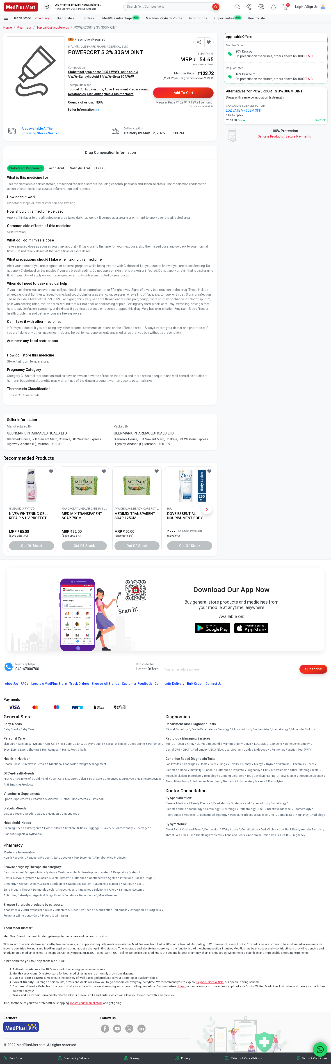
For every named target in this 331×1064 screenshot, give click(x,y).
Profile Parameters (203, 729)
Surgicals (155, 910)
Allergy (258, 764)
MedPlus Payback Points (164, 18)
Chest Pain (172, 829)
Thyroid (270, 764)
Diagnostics (66, 18)
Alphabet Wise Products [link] (110, 857)
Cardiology (212, 809)
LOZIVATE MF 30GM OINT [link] (244, 110)
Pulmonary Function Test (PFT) (291, 749)
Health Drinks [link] (12, 764)
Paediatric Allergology (213, 814)
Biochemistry (261, 729)
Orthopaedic (138, 910)
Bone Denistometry (297, 743)
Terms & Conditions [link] (314, 1058)
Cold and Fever (191, 829)
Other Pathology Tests (304, 770)
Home (7, 27)
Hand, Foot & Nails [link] (74, 749)
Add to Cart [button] (183, 93)
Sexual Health (280, 835)
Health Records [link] (14, 857)
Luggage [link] (94, 828)
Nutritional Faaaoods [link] (62, 764)
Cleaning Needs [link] (14, 828)
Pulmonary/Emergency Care (21, 915)
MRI (168, 743)
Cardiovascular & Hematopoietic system (84, 872)
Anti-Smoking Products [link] (18, 784)
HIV (265, 770)
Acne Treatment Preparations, (126, 89)
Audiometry (200, 749)
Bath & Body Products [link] (89, 743)
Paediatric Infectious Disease (249, 814)
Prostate (238, 770)
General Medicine (177, 803)
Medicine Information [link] (20, 852)
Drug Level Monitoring (261, 775)
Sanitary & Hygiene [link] (30, 743)
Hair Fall (188, 835)
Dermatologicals (44, 889)
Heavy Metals (287, 775)
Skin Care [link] (9, 743)
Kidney (246, 764)
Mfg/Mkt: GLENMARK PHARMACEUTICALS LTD (98, 46)
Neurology (229, 809)
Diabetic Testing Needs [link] (19, 813)
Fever (310, 764)
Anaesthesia (12, 910)
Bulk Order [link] (16, 1058)
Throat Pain (173, 835)
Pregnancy (253, 770)
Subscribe (313, 669)
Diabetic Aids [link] (70, 813)
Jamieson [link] (97, 799)
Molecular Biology (303, 729)
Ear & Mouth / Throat (17, 889)
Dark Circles (268, 829)
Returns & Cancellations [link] (246, 1058)
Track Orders (79, 683)
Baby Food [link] (11, 729)
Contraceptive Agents (103, 878)
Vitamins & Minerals (107, 883)
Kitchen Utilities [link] (75, 828)
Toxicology (211, 775)
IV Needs (87, 910)
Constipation (249, 829)
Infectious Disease (311, 775)
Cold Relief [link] (41, 778)
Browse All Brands (105, 683)
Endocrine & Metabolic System (71, 883)
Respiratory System (125, 872)
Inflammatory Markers (251, 781)
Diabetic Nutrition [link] (48, 813)
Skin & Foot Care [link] (91, 778)
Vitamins (284, 764)
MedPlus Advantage (120, 18)
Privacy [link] (185, 1058)
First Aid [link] (9, 778)
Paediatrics (220, 803)
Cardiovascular (32, 910)
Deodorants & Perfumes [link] (145, 743)
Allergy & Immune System (125, 889)
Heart (203, 764)
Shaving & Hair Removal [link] (44, 749)
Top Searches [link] (82, 857)
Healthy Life (256, 18)
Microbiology (241, 729)
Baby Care (27, 729)
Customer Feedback (137, 683)
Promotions (198, 18)
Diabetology (278, 803)
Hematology (280, 729)
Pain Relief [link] (24, 778)
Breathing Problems (209, 835)
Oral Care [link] (51, 743)
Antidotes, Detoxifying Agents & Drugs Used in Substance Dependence (50, 895)
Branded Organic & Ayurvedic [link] (23, 834)
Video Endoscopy (257, 749)
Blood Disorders (176, 781)
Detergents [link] (34, 828)
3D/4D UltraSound (208, 743)
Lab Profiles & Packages (181, 764)
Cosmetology (302, 809)
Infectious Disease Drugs (136, 878)
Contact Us (213, 683)
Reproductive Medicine (181, 814)
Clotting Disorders (232, 775)
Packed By (121, 426)
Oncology (10, 883)
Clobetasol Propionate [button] (25, 168)
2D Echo (277, 743)
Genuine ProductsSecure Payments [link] (284, 136)
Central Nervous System (19, 878)
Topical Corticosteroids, (86, 89)
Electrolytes (275, 781)
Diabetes (171, 770)
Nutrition (128, 883)
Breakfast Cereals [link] (34, 764)
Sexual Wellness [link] (116, 743)
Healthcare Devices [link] (149, 778)
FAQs (24, 683)
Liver (213, 764)
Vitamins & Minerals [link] (46, 799)
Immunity (195, 770)
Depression (211, 829)
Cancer (208, 770)
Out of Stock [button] (31, 546)
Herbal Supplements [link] (75, 799)
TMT (248, 743)
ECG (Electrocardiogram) (226, 749)
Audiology (318, 814)
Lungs (223, 764)
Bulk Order (195, 683)
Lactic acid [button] (56, 168)
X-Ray (190, 743)
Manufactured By (19, 426)
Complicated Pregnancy (293, 814)
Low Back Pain (288, 829)
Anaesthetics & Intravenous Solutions (81, 889)
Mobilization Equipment (111, 910)
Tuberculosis (279, 770)
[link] (21, 7)
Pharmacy (42, 18)
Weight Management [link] (92, 764)
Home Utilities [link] (53, 828)
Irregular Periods (311, 829)
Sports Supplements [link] (17, 799)
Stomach (228, 781)
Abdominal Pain (258, 835)
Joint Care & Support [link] (64, 778)
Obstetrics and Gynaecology (249, 803)
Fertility (234, 764)
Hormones (79, 878)
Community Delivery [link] (76, 1058)
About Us (11, 683)
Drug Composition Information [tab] (110, 152)
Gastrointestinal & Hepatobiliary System (29, 872)
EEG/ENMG (261, 743)
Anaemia (298, 764)
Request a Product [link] (38, 857)
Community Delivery (169, 683)
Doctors (88, 18)
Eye (139, 883)
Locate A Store (49, 683)
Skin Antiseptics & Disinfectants (110, 94)
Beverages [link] (142, 828)
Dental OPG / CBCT (177, 749)
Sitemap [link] (135, 1058)
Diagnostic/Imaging (55, 915)
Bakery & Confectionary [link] (118, 828)
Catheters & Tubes (66, 910)
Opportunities (227, 18)
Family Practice (200, 803)
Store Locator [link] (62, 857)
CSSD (48, 910)
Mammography (233, 743)
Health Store (17, 18)
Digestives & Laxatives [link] (119, 778)
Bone (183, 770)
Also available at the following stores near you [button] (41, 131)
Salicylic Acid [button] (80, 168)
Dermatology (247, 809)
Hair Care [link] (66, 743)
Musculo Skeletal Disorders (183, 775)
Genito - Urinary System (34, 883)
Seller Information (83, 109)
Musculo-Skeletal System (53, 878)
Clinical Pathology (177, 729)
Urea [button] (99, 168)
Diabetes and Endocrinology (184, 809)
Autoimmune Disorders (205, 781)
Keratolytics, (77, 94)
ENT (261, 809)
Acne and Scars (235, 835)
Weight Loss (230, 829)
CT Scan (178, 743)
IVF (273, 814)
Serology (223, 729)
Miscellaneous (107, 895)
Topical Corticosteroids (53, 27)
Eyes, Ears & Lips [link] (15, 749)
